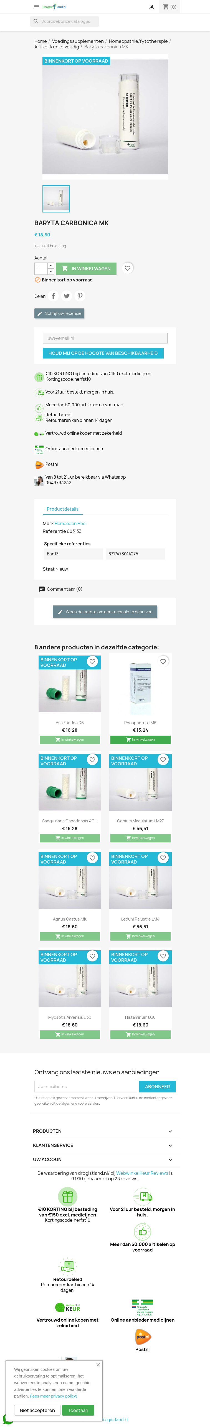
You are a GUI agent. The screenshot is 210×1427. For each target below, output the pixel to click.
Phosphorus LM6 (140, 722)
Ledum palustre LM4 (140, 919)
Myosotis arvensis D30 (69, 1017)
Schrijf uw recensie (59, 313)
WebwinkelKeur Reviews (142, 1173)
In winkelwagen (86, 268)
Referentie (54, 531)
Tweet (66, 295)
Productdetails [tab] (63, 509)
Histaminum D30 (140, 1017)
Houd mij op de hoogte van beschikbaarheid (103, 353)
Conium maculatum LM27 (140, 820)
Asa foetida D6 (70, 722)
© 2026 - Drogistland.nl (105, 1420)
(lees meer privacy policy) (53, 1396)
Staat (49, 569)
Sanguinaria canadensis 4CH (69, 820)
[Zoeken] (64, 21)
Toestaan (78, 1410)
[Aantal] (41, 269)
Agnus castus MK (70, 919)
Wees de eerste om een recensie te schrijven (105, 612)
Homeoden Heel (70, 523)
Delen (53, 295)
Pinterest (79, 295)
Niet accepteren (37, 1410)
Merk (48, 523)
